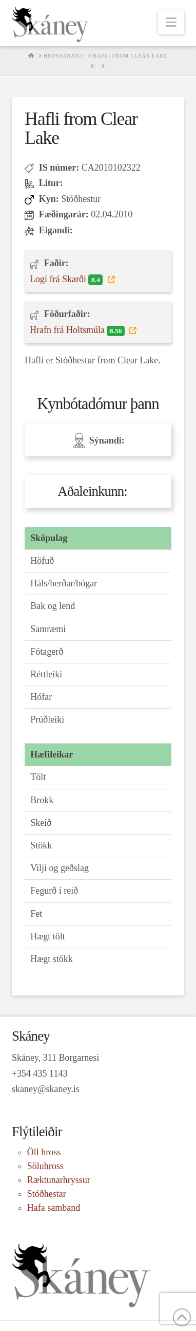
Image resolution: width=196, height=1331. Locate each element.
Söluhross (45, 1166)
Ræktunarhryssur (58, 1180)
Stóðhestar (46, 1194)
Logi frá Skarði (67, 279)
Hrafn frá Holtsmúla (78, 330)
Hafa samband (53, 1208)
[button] (171, 22)
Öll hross (44, 1152)
